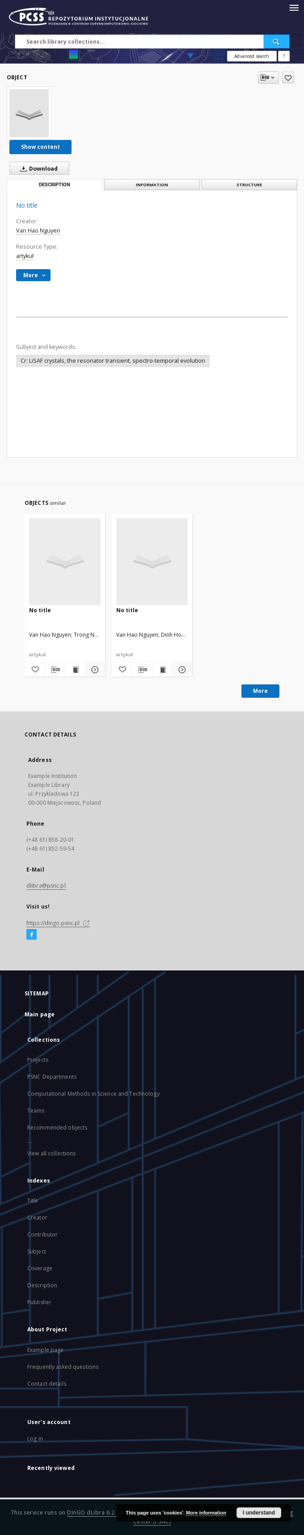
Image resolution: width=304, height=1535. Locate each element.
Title (32, 1200)
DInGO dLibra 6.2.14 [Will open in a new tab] (95, 1512)
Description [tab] (54, 185)
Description (42, 1285)
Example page (45, 1350)
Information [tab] (152, 185)
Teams (36, 1110)
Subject (36, 1251)
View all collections (51, 1153)
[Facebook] (31, 935)
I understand (259, 1513)
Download (37, 168)
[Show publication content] (75, 669)
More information (206, 1512)
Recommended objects (57, 1127)
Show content (40, 147)
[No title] (29, 113)
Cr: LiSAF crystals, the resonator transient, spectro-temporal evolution (113, 360)
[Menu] (294, 7)
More (260, 691)
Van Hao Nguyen (38, 230)
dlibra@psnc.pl (46, 885)
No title (40, 610)
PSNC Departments (51, 1077)
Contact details (46, 1384)
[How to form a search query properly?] (284, 56)
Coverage (39, 1268)
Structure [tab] (249, 185)
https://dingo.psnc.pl (58, 923)
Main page (40, 1014)
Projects (37, 1060)
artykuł (25, 256)
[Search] (277, 41)
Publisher (39, 1302)
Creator (37, 1217)
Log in (35, 1438)
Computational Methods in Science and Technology (93, 1093)
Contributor (42, 1234)
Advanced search (251, 56)
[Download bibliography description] (54, 669)
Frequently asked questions (62, 1367)
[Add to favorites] (288, 77)
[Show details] (94, 669)
